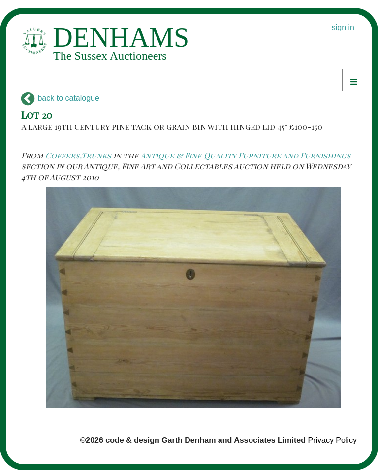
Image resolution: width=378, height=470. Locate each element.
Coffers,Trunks (78, 155)
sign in (343, 27)
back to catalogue (60, 98)
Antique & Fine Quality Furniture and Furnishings (245, 155)
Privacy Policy (332, 440)
